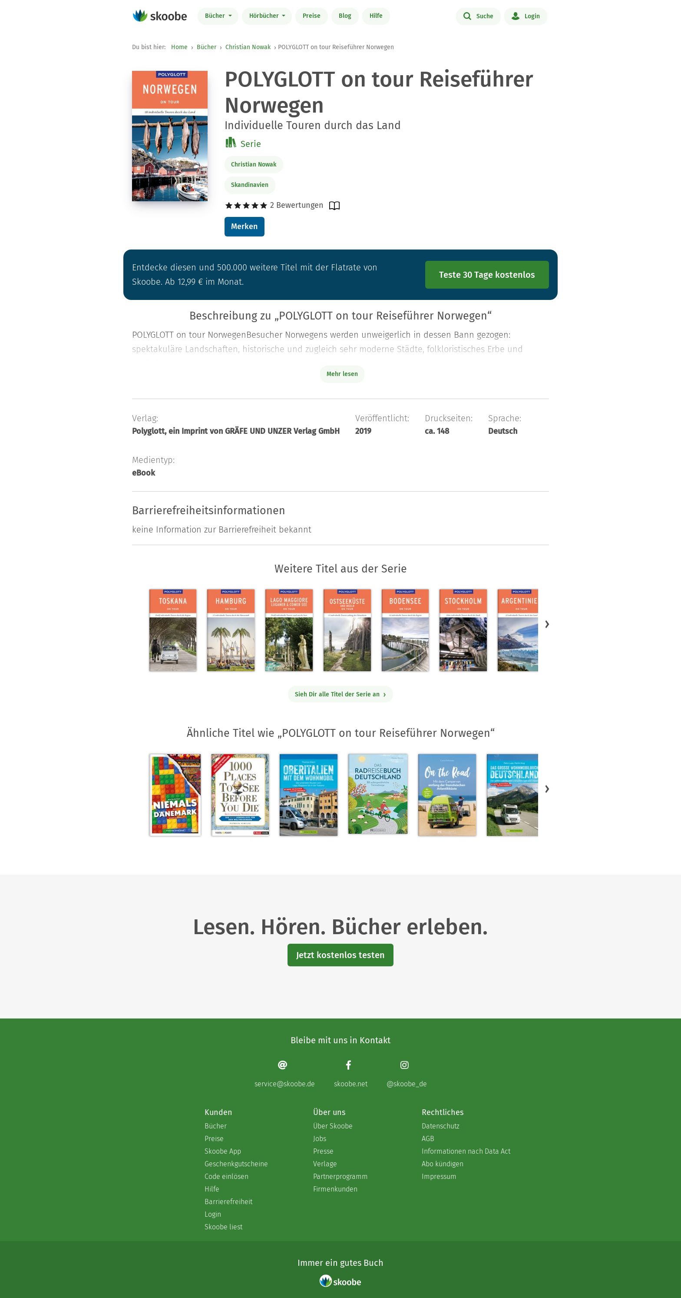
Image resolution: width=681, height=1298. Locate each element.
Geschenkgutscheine (236, 1164)
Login (526, 15)
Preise (312, 16)
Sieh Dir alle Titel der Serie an (341, 694)
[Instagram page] (407, 1073)
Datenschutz (441, 1126)
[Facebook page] (350, 1073)
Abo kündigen (442, 1164)
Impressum (439, 1176)
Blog (345, 16)
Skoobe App (223, 1151)
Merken (244, 226)
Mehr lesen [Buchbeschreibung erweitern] (342, 374)
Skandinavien (249, 185)
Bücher (216, 16)
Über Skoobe (333, 1126)
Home (179, 47)
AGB (428, 1139)
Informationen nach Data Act (466, 1151)
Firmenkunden (335, 1189)
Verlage (325, 1164)
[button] (547, 624)
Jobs (319, 1139)
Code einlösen (226, 1176)
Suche (478, 15)
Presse (323, 1151)
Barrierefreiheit (228, 1202)
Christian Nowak (248, 47)
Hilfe (376, 16)
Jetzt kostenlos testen (340, 955)
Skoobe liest (223, 1227)
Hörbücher (265, 16)
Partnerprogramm (340, 1176)
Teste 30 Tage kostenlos (487, 275)
